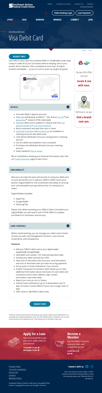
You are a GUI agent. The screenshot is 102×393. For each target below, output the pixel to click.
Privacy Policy (15, 366)
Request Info (19, 56)
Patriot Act (13, 372)
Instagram (91, 366)
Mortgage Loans (30, 350)
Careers (90, 4)
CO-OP (61, 117)
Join (90, 19)
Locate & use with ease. (84, 83)
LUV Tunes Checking (43, 125)
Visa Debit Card (18, 32)
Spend (10, 19)
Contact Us (78, 4)
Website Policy (15, 378)
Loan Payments (84, 12)
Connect (75, 19)
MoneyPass (25, 120)
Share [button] (84, 50)
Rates (50, 4)
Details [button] (14, 107)
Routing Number (86, 7)
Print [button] (90, 50)
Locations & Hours (63, 4)
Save (24, 19)
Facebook (87, 366)
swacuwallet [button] (17, 169)
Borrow (40, 19)
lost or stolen (37, 151)
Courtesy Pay (44, 131)
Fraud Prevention (22, 159)
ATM (22, 117)
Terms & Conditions (17, 369)
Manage (57, 19)
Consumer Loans (30, 347)
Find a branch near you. (84, 119)
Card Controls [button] (18, 226)
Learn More (72, 351)
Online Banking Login (63, 12)
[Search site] (46, 13)
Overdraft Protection (25, 131)
